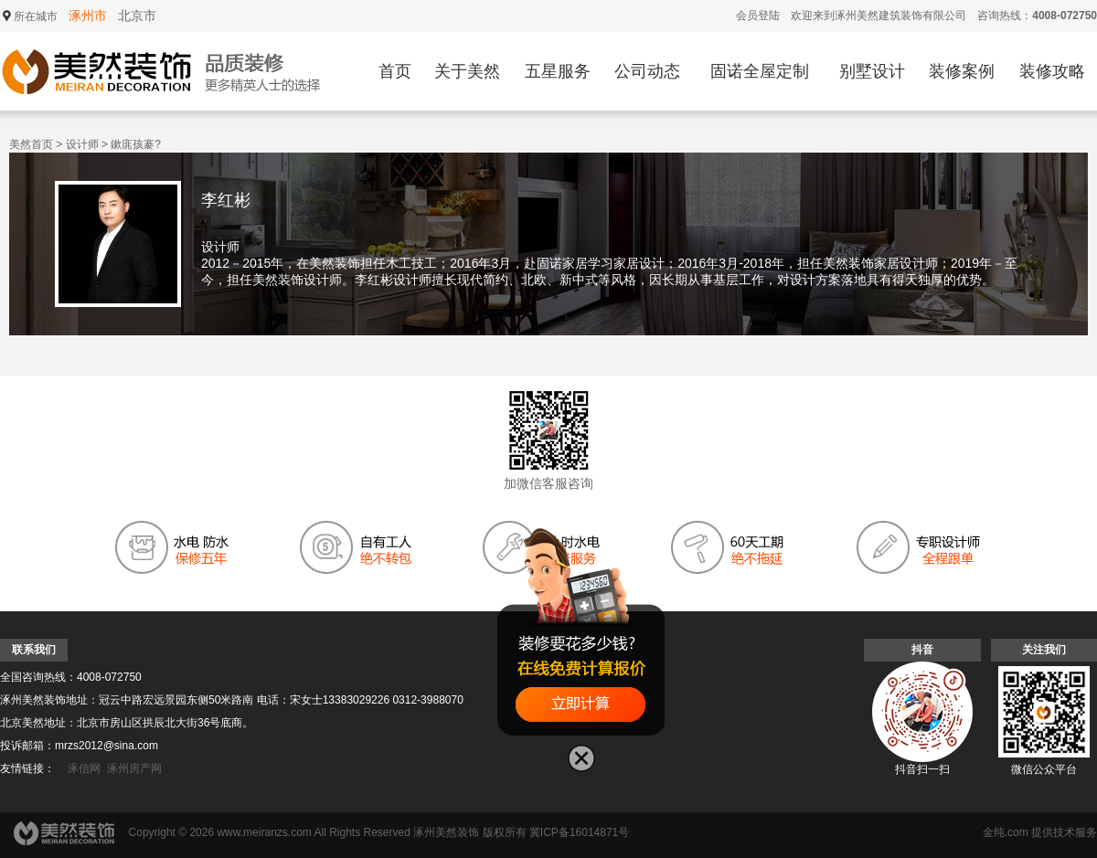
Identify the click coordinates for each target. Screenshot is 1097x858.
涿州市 (88, 15)
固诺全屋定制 (759, 71)
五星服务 (558, 71)
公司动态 (647, 71)
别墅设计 (872, 71)
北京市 (137, 15)
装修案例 (962, 71)
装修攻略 (1052, 71)
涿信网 (84, 768)
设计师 (82, 144)
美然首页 (31, 144)
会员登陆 (758, 15)
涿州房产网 (134, 768)
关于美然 (467, 71)
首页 (394, 71)
